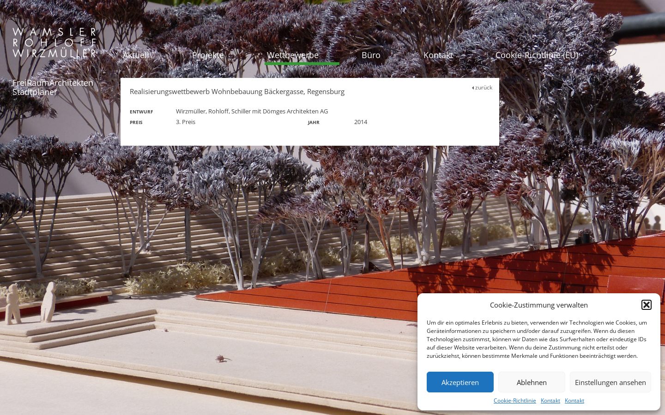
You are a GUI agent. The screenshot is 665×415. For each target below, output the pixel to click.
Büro (371, 54)
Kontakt (550, 400)
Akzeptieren (460, 382)
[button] (646, 304)
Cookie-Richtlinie (515, 400)
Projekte (208, 54)
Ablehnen (532, 382)
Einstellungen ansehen (610, 382)
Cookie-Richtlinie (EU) (537, 54)
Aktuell (136, 54)
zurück (482, 87)
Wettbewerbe (293, 54)
